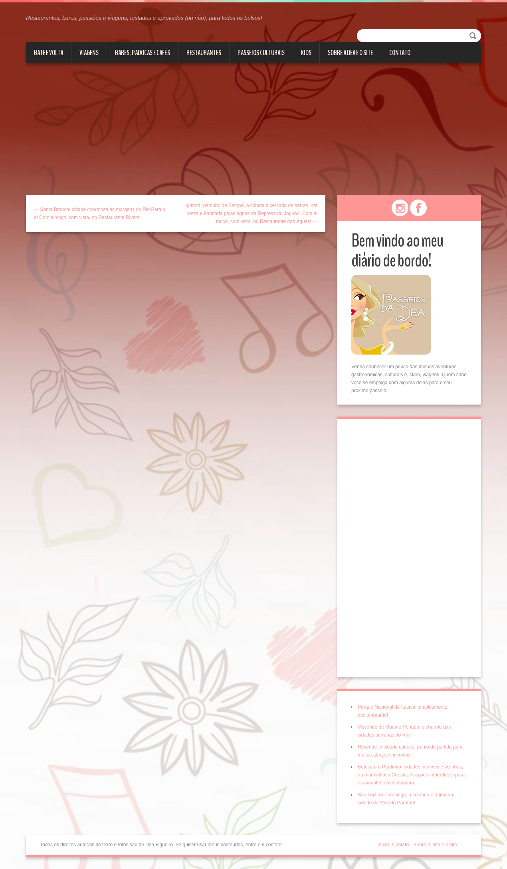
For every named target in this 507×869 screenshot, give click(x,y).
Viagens (89, 52)
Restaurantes (203, 52)
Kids (306, 52)
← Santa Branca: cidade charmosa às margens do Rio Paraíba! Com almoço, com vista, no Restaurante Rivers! (99, 213)
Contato (399, 52)
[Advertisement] (253, 135)
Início (383, 844)
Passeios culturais (261, 52)
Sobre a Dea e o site (350, 52)
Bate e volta (48, 52)
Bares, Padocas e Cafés (142, 52)
